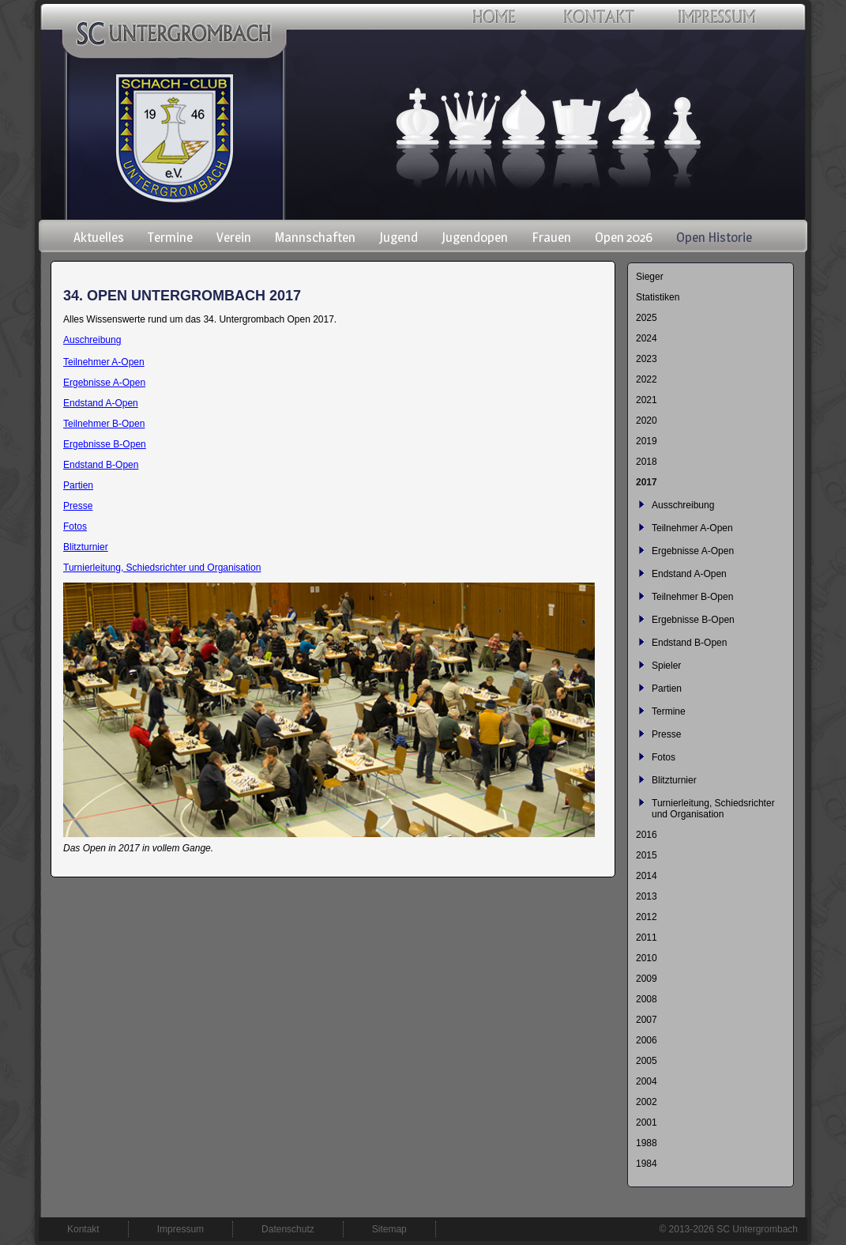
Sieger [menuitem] (650, 276)
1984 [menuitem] (646, 1163)
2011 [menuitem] (646, 937)
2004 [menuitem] (646, 1081)
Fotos (75, 526)
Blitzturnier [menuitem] (674, 780)
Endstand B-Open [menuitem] (689, 642)
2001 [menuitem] (646, 1122)
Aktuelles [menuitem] (98, 237)
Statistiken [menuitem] (657, 297)
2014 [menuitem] (646, 875)
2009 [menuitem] (646, 978)
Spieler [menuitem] (666, 665)
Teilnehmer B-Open (104, 423)
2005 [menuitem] (646, 1060)
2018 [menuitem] (646, 461)
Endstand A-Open (100, 403)
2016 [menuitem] (646, 834)
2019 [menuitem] (646, 441)
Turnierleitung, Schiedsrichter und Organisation (162, 567)
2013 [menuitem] (646, 896)
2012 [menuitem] (646, 916)
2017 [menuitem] (646, 482)
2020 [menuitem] (646, 420)
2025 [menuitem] (646, 317)
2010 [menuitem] (646, 958)
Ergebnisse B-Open (104, 444)
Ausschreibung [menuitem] (683, 505)
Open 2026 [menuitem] (623, 237)
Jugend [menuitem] (398, 237)
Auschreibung (92, 339)
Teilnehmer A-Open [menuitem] (692, 528)
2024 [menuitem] (646, 338)
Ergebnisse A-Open (104, 382)
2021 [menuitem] (646, 400)
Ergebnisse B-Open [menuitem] (693, 619)
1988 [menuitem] (646, 1143)
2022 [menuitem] (646, 379)
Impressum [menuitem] (180, 1229)
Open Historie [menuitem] (714, 237)
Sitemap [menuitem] (389, 1229)
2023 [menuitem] (646, 358)
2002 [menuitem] (646, 1101)
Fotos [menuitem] (663, 757)
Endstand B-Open (100, 464)
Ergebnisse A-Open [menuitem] (693, 550)
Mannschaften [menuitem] (315, 237)
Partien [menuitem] (667, 688)
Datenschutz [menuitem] (287, 1229)
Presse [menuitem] (666, 734)
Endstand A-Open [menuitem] (689, 573)
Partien (78, 485)
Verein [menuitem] (233, 237)
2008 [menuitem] (646, 999)
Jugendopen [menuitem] (475, 237)
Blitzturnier (85, 547)
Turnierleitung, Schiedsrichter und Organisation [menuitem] (713, 809)
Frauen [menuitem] (551, 237)
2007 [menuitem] (646, 1019)
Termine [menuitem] (170, 237)
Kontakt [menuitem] (83, 1229)
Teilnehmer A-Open (104, 362)
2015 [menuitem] (646, 855)
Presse (77, 505)
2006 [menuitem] (646, 1040)
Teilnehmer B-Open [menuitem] (692, 596)
